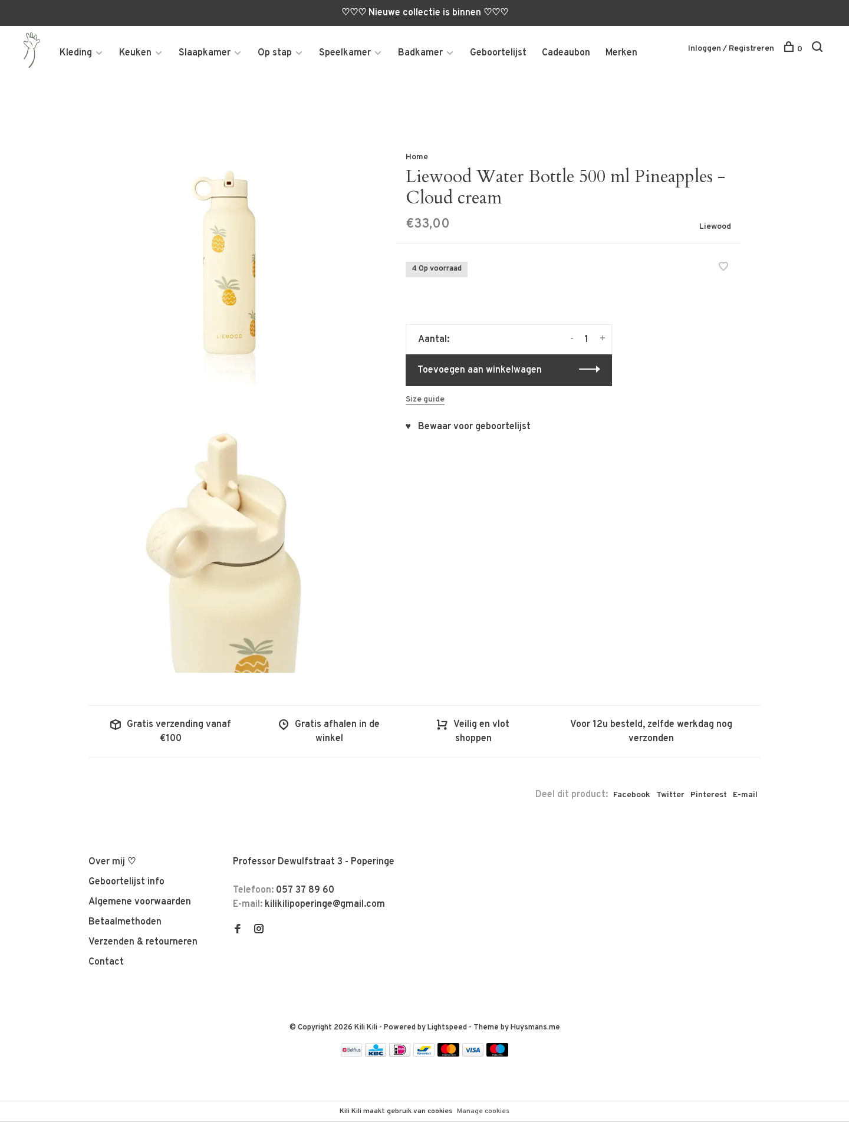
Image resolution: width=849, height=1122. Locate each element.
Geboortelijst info (126, 884)
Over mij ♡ (112, 864)
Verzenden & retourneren (143, 944)
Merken (621, 54)
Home (417, 159)
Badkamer (420, 54)
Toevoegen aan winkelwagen (479, 372)
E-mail (745, 797)
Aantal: (433, 341)
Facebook (631, 797)
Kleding (76, 54)
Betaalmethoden (125, 924)
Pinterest (708, 797)
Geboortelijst (498, 54)
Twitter (670, 797)
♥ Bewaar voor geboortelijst (468, 429)
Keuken (135, 54)
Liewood (715, 228)
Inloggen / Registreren (731, 49)
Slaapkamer (205, 54)
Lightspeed (447, 1029)
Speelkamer (345, 54)
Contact (106, 964)
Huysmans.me (535, 1029)
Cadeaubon (566, 54)
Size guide (425, 401)
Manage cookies (483, 1111)
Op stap (275, 54)
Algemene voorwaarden (139, 904)
